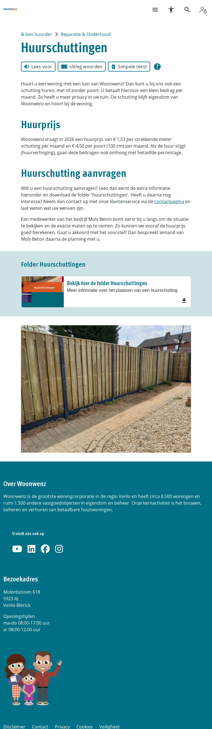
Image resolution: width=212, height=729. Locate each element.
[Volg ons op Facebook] (45, 549)
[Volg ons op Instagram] (59, 549)
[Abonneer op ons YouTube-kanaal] (17, 549)
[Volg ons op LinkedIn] (31, 549)
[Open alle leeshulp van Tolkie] (157, 66)
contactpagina (169, 201)
